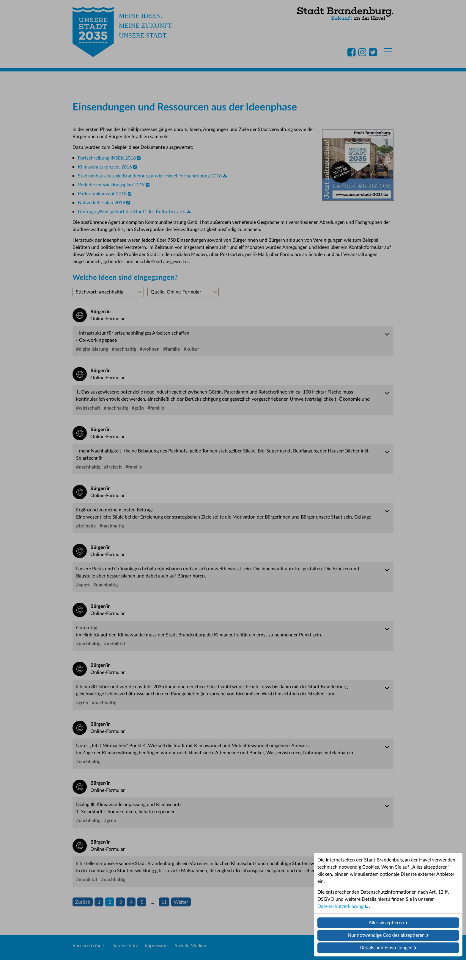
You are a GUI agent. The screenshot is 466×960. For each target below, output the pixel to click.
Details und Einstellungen (386, 947)
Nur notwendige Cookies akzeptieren (386, 935)
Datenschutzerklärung (340, 906)
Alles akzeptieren (386, 922)
